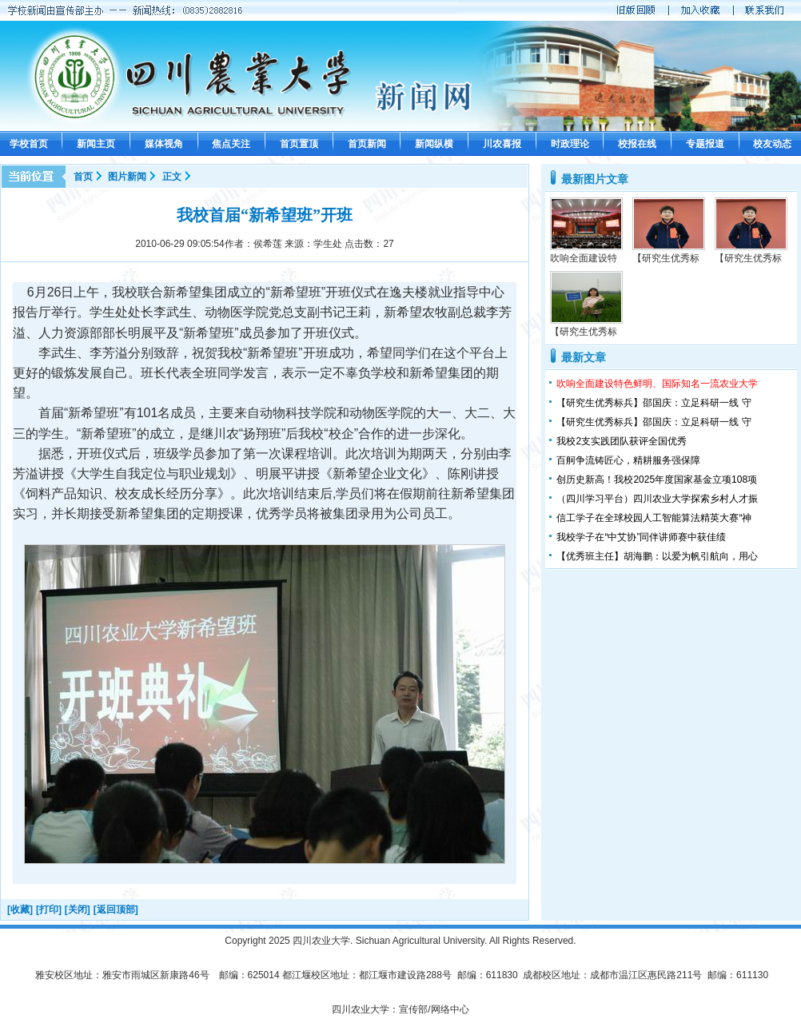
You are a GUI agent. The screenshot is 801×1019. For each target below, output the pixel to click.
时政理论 (570, 143)
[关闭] (77, 909)
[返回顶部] (116, 909)
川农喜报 (502, 143)
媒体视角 (164, 143)
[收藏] (20, 909)
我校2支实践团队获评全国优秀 (621, 441)
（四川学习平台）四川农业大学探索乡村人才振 (657, 498)
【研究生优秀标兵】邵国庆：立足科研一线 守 (653, 402)
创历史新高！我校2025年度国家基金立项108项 (656, 479)
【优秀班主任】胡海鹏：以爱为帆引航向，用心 (657, 556)
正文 (171, 176)
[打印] (49, 909)
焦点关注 (231, 143)
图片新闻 (127, 176)
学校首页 (29, 143)
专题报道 (705, 143)
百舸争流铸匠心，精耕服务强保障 (628, 460)
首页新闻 (367, 143)
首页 (83, 176)
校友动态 (772, 143)
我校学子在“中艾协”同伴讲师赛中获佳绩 (641, 537)
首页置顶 (299, 143)
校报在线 (637, 143)
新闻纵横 (434, 143)
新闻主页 (96, 143)
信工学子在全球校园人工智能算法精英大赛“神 (653, 517)
